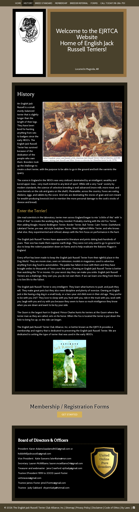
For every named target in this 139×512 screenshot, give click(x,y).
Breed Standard (43, 3)
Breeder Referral (79, 3)
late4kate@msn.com (60, 458)
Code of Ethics (112, 507)
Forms (94, 3)
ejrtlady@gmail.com (72, 468)
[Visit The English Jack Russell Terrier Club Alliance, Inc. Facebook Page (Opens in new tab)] (134, 507)
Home (18, 3)
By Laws (125, 507)
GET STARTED (69, 414)
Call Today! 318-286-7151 (112, 3)
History (28, 3)
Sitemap (70, 507)
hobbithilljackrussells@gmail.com (34, 453)
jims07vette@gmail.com (53, 482)
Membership (61, 3)
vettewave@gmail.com (29, 478)
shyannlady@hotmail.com (56, 487)
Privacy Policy (83, 507)
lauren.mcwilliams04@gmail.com (66, 463)
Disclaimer (97, 507)
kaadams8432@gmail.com (57, 448)
